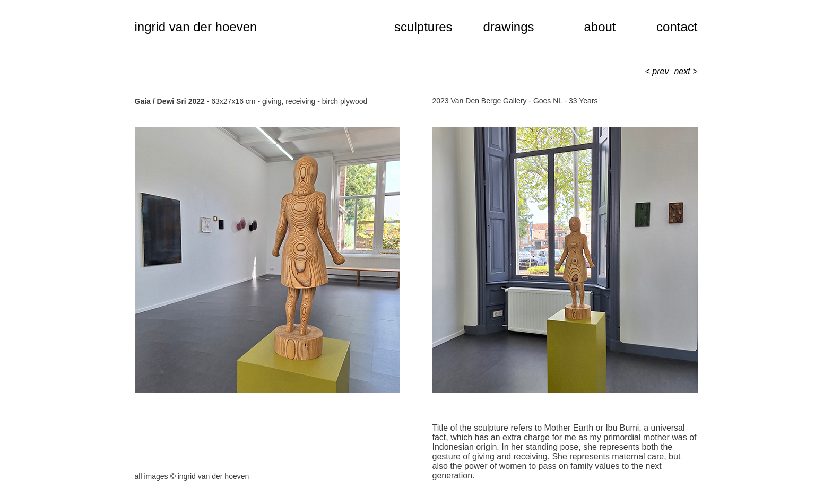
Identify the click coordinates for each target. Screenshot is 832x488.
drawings (508, 27)
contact (676, 27)
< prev (657, 71)
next (683, 71)
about (600, 27)
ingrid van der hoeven (196, 27)
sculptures (423, 27)
